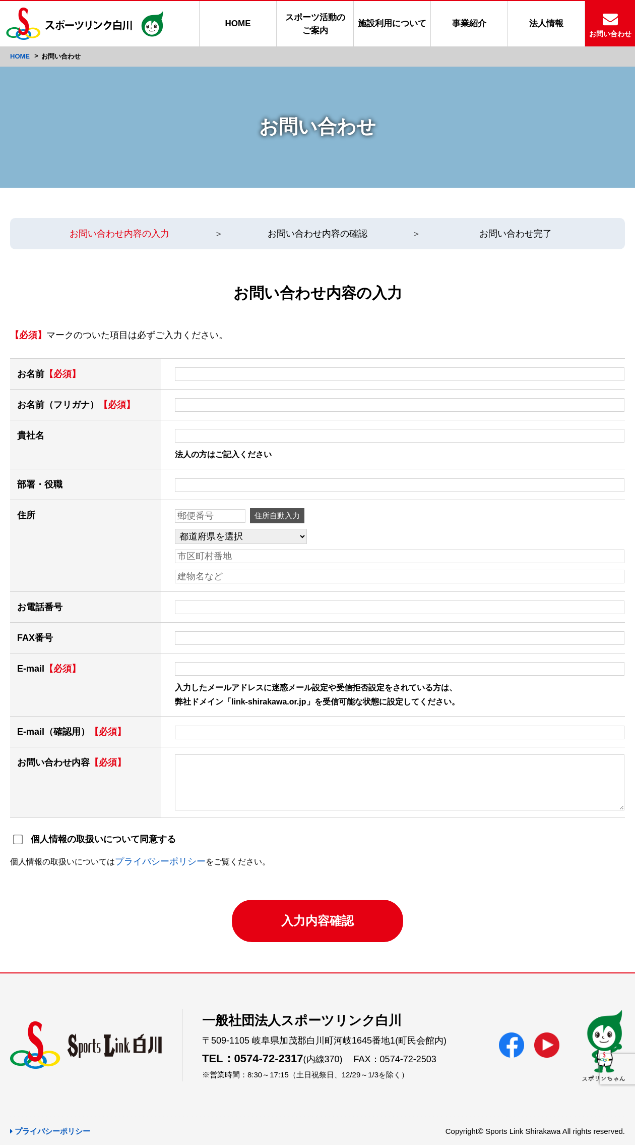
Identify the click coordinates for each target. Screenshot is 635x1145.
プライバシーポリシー (160, 861)
